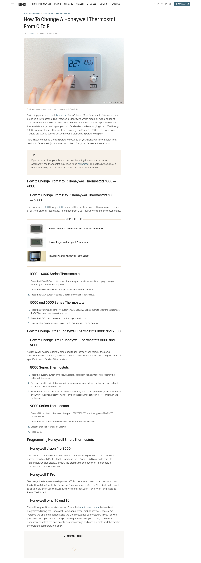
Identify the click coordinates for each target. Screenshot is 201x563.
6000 (61, 207)
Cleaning (68, 4)
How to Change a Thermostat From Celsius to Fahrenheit (76, 229)
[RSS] (170, 4)
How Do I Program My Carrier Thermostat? (69, 256)
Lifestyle (91, 4)
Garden (80, 4)
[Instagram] (158, 4)
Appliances (48, 14)
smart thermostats (89, 507)
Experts (104, 4)
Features (115, 4)
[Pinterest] (162, 4)
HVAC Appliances (63, 14)
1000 (46, 207)
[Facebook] (154, 4)
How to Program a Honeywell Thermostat (68, 242)
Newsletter (182, 4)
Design (57, 4)
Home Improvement (41, 4)
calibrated (83, 164)
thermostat (61, 115)
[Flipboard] (166, 4)
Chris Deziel (31, 33)
